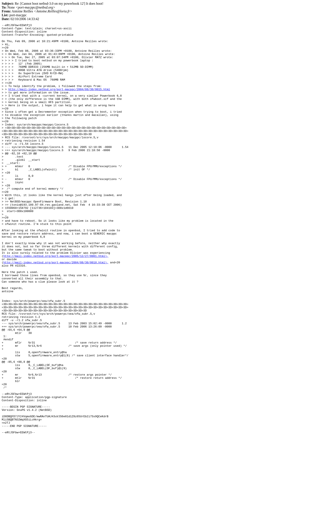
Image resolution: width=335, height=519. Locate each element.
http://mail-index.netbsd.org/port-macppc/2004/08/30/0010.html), (55, 310)
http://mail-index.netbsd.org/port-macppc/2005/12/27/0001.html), (55, 303)
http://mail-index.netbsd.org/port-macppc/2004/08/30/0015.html (59, 103)
